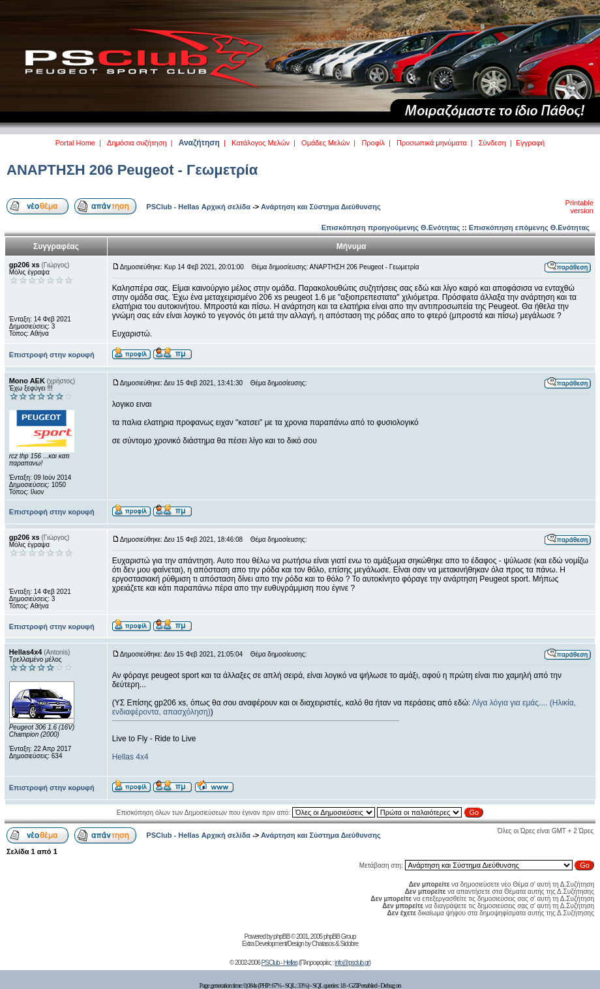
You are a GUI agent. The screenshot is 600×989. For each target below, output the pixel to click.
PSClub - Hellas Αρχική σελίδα (198, 207)
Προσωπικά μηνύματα (432, 143)
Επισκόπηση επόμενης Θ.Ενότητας (529, 227)
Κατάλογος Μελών (261, 143)
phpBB (281, 936)
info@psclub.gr (352, 962)
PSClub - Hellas (280, 962)
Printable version (579, 206)
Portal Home (75, 143)
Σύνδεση (492, 143)
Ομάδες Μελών (325, 143)
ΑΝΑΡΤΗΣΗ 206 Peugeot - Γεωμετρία (132, 170)
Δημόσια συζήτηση (137, 143)
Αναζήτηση (199, 142)
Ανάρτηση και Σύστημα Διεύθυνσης (321, 207)
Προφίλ (372, 143)
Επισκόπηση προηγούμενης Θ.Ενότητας (391, 227)
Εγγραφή (530, 143)
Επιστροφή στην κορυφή (52, 355)
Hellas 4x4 (130, 756)
